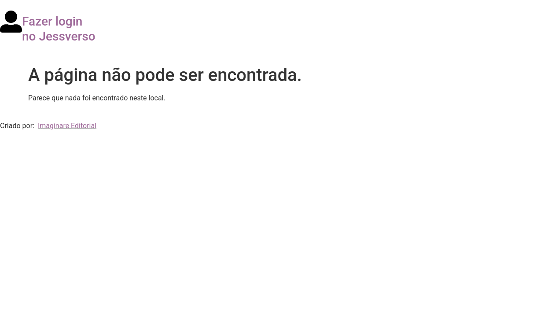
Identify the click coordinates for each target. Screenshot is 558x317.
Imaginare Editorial (67, 126)
